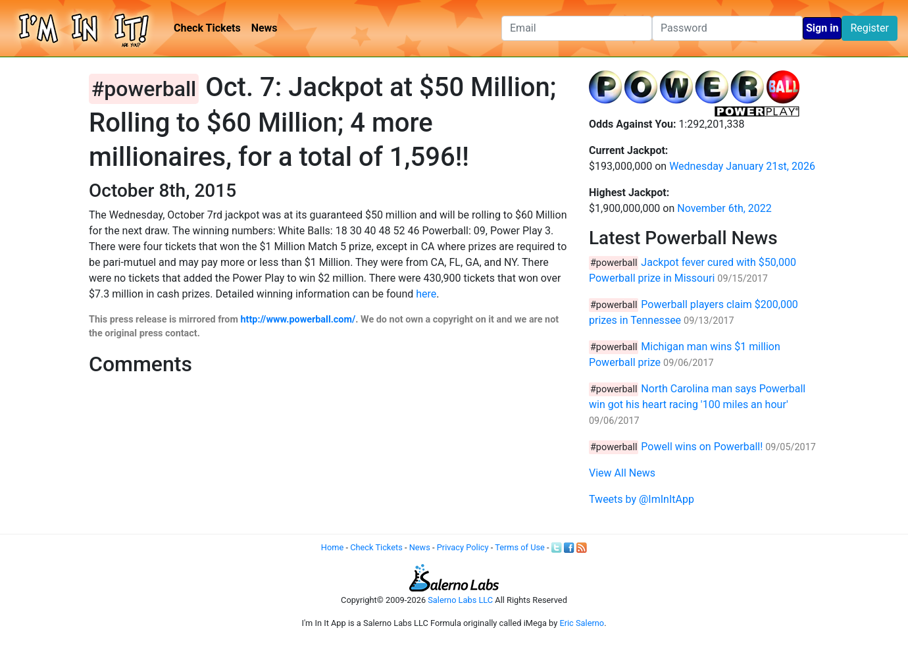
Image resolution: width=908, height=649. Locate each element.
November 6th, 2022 (724, 208)
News (264, 28)
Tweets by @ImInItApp (641, 499)
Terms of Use (520, 547)
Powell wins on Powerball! (702, 446)
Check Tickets (207, 28)
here (426, 294)
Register (869, 28)
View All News (622, 473)
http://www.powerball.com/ (298, 319)
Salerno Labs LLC (460, 600)
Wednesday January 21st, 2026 (742, 166)
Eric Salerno (581, 623)
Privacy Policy (463, 547)
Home (332, 547)
